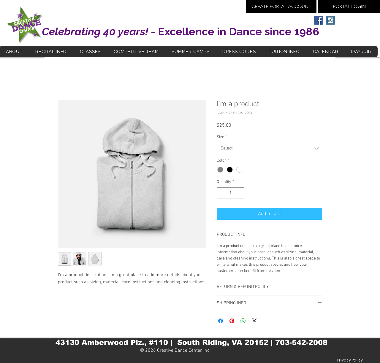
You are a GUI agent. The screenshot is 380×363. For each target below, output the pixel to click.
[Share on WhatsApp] (243, 320)
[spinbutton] (230, 193)
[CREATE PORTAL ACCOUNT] (281, 6)
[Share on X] (254, 320)
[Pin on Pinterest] (231, 320)
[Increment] (239, 193)
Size (222, 137)
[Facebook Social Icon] (318, 20)
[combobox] (269, 148)
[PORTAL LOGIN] (349, 6)
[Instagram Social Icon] (330, 20)
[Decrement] (221, 193)
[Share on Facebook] (220, 320)
